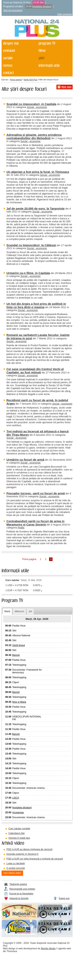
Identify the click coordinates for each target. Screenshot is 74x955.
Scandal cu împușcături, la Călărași (31, 245)
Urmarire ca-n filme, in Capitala (28, 273)
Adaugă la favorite (19, 898)
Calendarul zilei (16, 833)
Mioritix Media (48, 948)
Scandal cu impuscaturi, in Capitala (31, 104)
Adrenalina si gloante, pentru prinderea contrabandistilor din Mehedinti (34, 136)
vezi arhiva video (12, 873)
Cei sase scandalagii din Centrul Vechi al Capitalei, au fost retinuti (35, 370)
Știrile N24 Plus (30, 80)
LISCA (15, 797)
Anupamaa (18, 812)
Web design (9, 948)
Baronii (16, 655)
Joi (30, 611)
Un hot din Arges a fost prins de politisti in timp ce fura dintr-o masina (36, 305)
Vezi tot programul (12, 10)
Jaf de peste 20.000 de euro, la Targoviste (36, 208)
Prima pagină (16, 80)
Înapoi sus (64, 898)
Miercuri (19, 611)
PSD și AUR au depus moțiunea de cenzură (29, 849)
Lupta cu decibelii (16, 863)
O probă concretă (16, 868)
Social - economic (37, 107)
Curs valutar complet (19, 828)
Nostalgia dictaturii (42, 6)
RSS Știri (66, 87)
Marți (7, 611)
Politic (21, 527)
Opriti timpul (18, 645)
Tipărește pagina (18, 884)
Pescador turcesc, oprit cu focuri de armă (36, 493)
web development (27, 948)
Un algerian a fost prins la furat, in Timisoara (38, 171)
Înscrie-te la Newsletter (21, 893)
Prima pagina (29, 559)
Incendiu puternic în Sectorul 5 (22, 854)
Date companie (64, 14)
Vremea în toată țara (19, 838)
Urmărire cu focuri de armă (25, 459)
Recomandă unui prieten (22, 889)
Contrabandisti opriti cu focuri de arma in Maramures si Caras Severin (36, 522)
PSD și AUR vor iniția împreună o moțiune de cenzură (35, 858)
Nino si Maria (19, 702)
